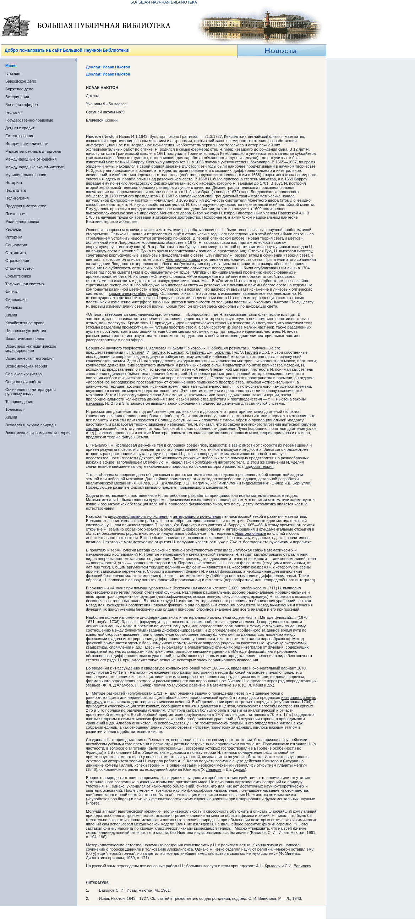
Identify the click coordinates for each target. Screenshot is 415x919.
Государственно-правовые (29, 120)
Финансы (13, 307)
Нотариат (13, 182)
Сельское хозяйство (23, 374)
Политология (17, 198)
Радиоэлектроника (22, 221)
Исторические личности (26, 143)
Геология (13, 112)
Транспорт (14, 409)
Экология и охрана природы (30, 425)
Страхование (17, 260)
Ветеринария (17, 97)
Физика (11, 292)
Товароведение (19, 401)
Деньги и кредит (19, 128)
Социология (16, 245)
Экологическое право (24, 338)
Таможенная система (24, 284)
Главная (12, 73)
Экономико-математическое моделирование (30, 348)
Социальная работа (23, 382)
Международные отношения (31, 159)
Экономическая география (29, 358)
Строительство (19, 268)
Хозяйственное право (24, 323)
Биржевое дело (19, 89)
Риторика (13, 237)
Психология (16, 214)
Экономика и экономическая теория (38, 433)
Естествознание (19, 136)
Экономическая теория (26, 366)
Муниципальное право (25, 175)
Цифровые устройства (25, 331)
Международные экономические (34, 167)
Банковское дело (20, 81)
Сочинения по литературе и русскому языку (30, 391)
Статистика (15, 253)
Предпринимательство (25, 206)
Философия (16, 299)
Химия (11, 315)
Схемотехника (18, 276)
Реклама (13, 229)
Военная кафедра (21, 104)
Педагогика (15, 190)
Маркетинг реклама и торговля (33, 151)
